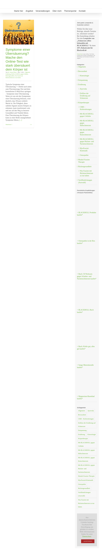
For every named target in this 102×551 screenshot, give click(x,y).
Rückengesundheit (10, 76)
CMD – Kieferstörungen (86, 108)
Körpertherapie (83, 103)
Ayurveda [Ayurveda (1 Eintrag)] (91, 411)
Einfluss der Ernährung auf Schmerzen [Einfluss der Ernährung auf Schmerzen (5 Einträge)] (87, 424)
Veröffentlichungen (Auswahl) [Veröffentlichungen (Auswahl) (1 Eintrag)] (84, 494)
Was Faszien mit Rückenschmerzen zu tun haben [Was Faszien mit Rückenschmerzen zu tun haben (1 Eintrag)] (86, 503)
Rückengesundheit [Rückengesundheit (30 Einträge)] (84, 488)
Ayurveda (83, 89)
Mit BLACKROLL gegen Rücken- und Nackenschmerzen (87, 141)
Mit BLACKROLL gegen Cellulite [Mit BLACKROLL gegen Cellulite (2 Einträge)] (86, 444)
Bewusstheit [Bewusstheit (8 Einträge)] (82, 415)
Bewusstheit (82, 71)
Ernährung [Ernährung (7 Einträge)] (81, 434)
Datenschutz (79, 54)
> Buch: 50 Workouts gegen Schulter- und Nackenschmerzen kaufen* (86, 276)
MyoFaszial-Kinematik (84, 149)
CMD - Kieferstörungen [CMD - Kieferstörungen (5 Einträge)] (86, 419)
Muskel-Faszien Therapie (84, 161)
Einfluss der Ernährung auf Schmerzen (85, 95)
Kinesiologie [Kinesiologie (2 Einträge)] (92, 434)
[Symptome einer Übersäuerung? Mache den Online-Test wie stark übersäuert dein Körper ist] (18, 32)
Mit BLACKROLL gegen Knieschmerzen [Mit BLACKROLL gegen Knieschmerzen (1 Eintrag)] (86, 459)
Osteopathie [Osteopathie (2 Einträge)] (82, 484)
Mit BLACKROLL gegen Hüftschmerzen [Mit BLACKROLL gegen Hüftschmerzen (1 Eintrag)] (86, 452)
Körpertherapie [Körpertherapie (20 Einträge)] (83, 438)
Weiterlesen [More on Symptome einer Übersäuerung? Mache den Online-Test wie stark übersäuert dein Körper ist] (8, 124)
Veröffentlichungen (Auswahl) (85, 181)
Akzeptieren (87, 541)
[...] (20, 120)
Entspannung (83, 80)
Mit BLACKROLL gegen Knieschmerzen (87, 132)
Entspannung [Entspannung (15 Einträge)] (82, 430)
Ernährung (8, 74)
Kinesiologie (84, 76)
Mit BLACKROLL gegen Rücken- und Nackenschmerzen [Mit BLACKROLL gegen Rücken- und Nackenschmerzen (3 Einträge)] (86, 468)
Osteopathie (84, 155)
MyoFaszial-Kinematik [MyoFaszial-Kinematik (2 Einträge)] (85, 480)
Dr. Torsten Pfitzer (12, 72)
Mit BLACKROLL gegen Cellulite (19, 74)
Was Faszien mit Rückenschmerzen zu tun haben (86, 173)
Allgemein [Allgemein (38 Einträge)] (81, 411)
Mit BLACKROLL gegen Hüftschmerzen (87, 123)
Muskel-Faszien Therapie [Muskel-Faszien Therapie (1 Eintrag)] (86, 476)
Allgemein (27, 72)
